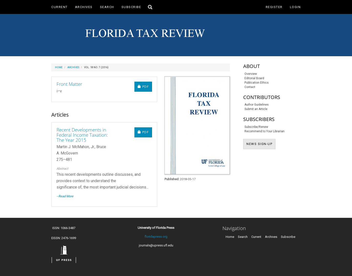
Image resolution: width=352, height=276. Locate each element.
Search (107, 7)
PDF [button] (145, 86)
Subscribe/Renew (256, 127)
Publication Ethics (256, 82)
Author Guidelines (256, 104)
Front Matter (69, 84)
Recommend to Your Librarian (264, 131)
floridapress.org (155, 236)
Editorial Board (254, 78)
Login (295, 7)
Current (59, 7)
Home (59, 67)
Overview (250, 74)
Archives (84, 7)
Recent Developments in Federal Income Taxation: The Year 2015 (82, 135)
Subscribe (131, 7)
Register (274, 7)
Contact (249, 87)
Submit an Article (255, 109)
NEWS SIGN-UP (260, 143)
